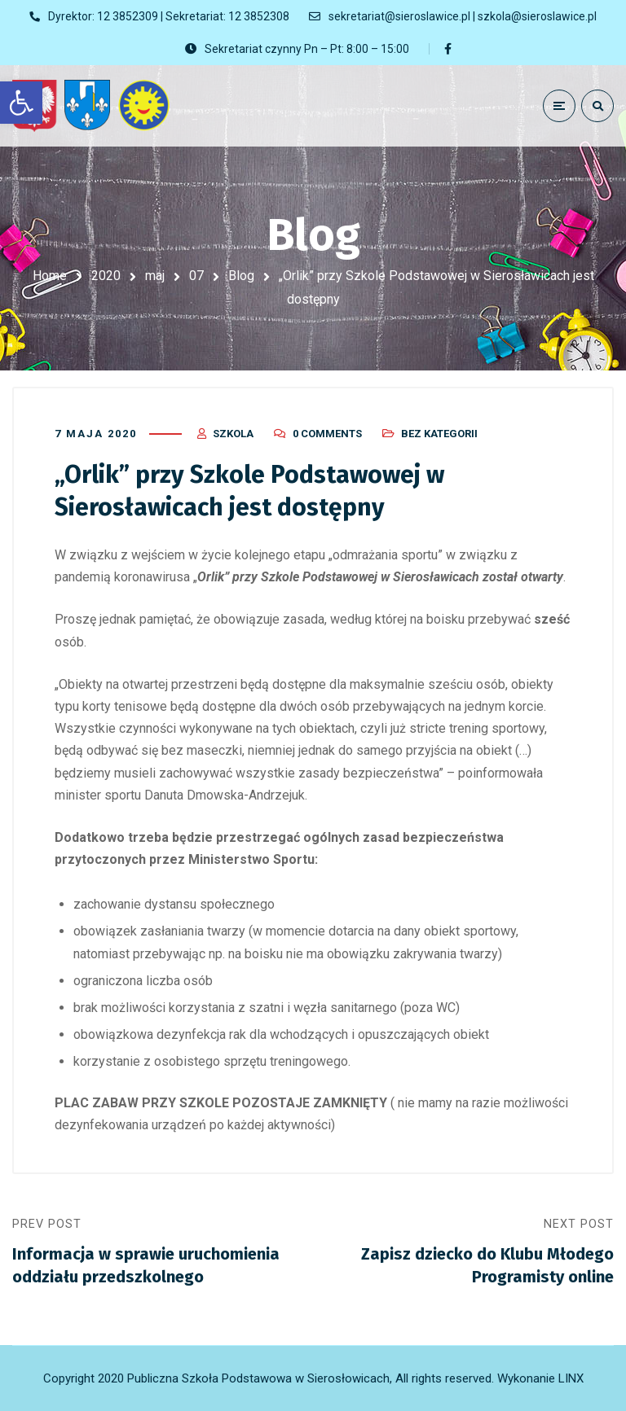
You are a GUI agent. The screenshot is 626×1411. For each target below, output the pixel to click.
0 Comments (327, 433)
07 (196, 275)
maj (155, 275)
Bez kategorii (439, 433)
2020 (106, 275)
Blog (241, 275)
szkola (233, 433)
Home (50, 275)
